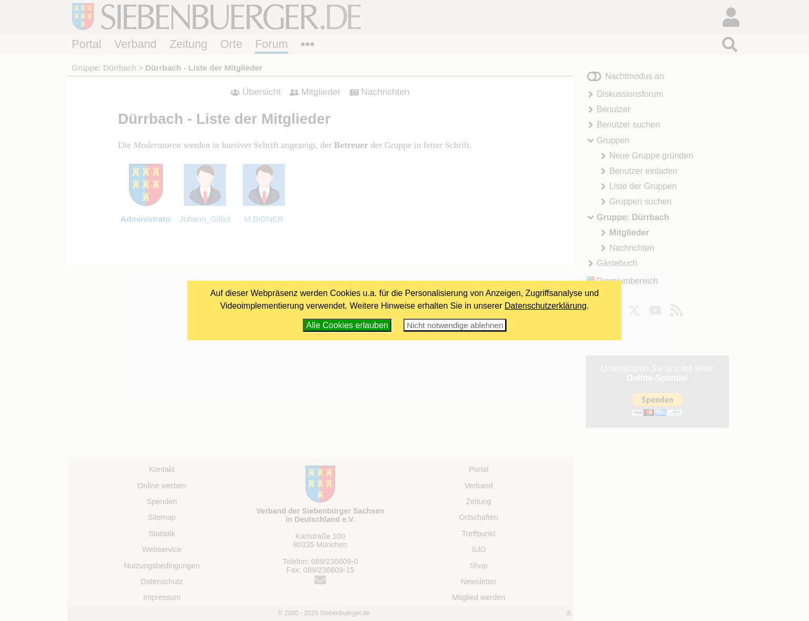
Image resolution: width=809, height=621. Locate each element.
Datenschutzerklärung (546, 305)
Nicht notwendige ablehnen (455, 325)
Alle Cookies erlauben (347, 325)
